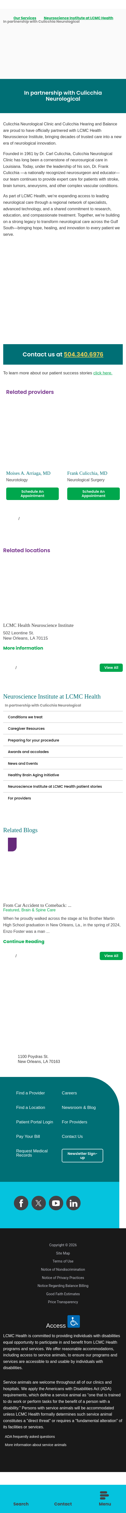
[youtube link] (56, 1244)
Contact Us (72, 1177)
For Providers (74, 1163)
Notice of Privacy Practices (63, 1318)
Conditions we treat (30, 727)
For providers (22, 835)
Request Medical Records (32, 1194)
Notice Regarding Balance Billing (62, 1327)
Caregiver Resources (31, 742)
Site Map (63, 1294)
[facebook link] (21, 1244)
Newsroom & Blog (79, 1148)
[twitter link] (39, 1244)
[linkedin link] (73, 1244)
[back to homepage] (5, 18)
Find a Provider (30, 1134)
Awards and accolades (34, 771)
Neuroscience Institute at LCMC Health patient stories (59, 818)
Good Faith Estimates (63, 1335)
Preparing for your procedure (40, 757)
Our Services (25, 18)
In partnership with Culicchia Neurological (53, 713)
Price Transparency (63, 1343)
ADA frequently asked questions (30, 1478)
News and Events (27, 786)
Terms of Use (63, 1302)
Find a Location (30, 1148)
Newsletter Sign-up (82, 1198)
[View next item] (30, 522)
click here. (102, 373)
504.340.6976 (83, 354)
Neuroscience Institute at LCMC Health (79, 18)
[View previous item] (8, 522)
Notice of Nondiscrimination (63, 1310)
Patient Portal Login (34, 1163)
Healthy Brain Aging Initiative (40, 800)
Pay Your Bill (28, 1177)
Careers (69, 1134)
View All (108, 672)
